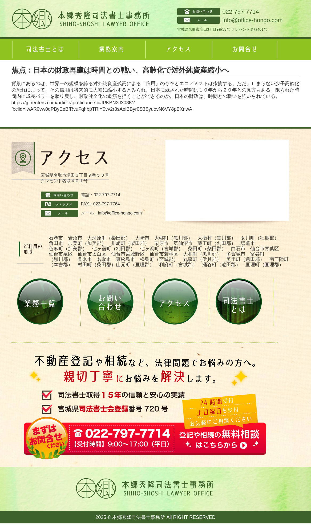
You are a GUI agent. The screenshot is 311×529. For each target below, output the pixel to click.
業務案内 (111, 49)
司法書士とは (44, 49)
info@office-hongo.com (253, 20)
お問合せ (244, 49)
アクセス (178, 49)
